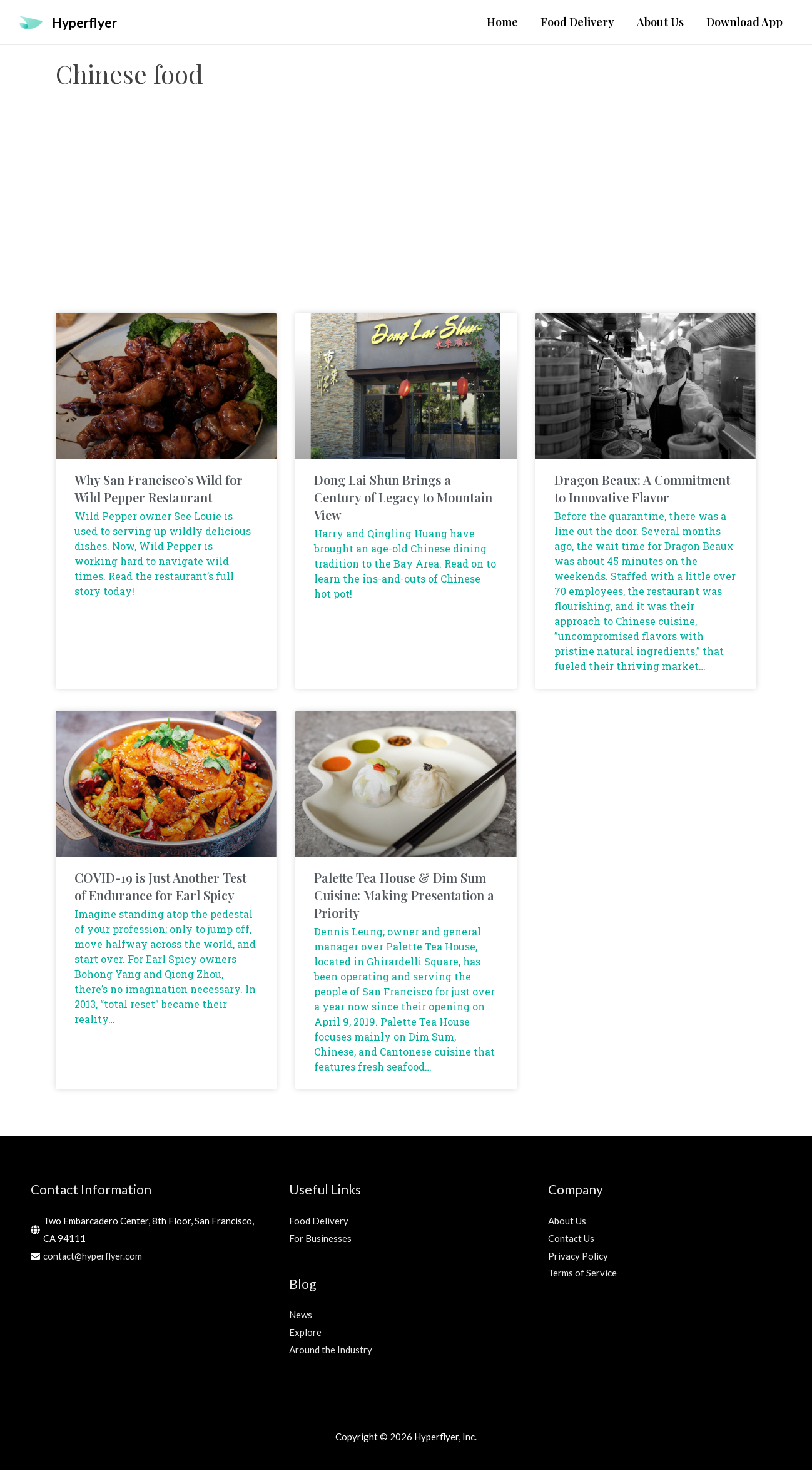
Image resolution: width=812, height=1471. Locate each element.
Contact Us (571, 1238)
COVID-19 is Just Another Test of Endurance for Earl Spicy (160, 887)
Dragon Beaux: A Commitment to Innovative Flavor (642, 489)
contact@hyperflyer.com (94, 1256)
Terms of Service (582, 1273)
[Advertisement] (406, 213)
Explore (305, 1332)
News (300, 1315)
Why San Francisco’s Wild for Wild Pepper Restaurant (158, 489)
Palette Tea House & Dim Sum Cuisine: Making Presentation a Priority (404, 896)
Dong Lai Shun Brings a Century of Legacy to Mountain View (403, 498)
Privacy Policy (578, 1256)
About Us (567, 1221)
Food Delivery (318, 1221)
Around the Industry (330, 1350)
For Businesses (320, 1238)
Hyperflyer (88, 22)
